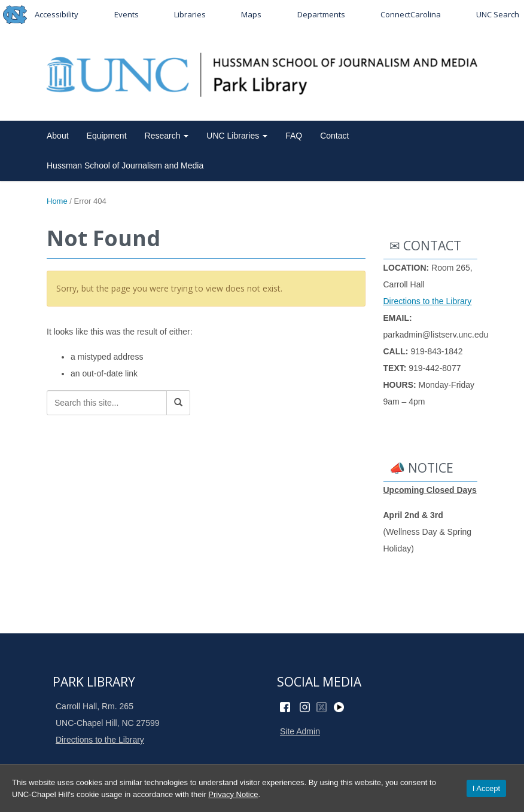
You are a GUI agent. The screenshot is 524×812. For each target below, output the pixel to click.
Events (126, 14)
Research (167, 135)
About (58, 135)
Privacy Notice (233, 794)
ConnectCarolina (410, 14)
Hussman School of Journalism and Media (125, 165)
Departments (321, 14)
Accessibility (56, 14)
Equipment (107, 135)
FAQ (293, 135)
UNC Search (497, 14)
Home (57, 201)
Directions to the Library (427, 301)
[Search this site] (107, 402)
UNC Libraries (236, 135)
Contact (334, 135)
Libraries (190, 14)
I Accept (486, 788)
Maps (251, 14)
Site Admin (300, 731)
